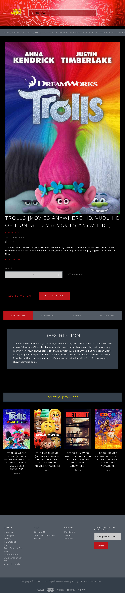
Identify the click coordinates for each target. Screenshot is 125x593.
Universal (8, 532)
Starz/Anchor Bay (13, 558)
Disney (7, 538)
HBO (6, 551)
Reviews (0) (48, 316)
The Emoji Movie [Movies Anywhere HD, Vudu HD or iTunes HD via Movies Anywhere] (47, 459)
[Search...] (62, 12)
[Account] (112, 12)
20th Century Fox (14, 237)
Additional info (106, 316)
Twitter (67, 535)
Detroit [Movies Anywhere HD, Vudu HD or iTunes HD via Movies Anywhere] (77, 459)
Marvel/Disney (11, 554)
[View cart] (118, 12)
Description (18, 316)
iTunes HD (41, 33)
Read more (13, 259)
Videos (77, 316)
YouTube (68, 538)
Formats (17, 33)
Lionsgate (9, 535)
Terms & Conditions (44, 535)
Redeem (38, 538)
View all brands (12, 564)
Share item (76, 274)
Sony (6, 545)
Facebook (69, 532)
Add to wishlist (20, 295)
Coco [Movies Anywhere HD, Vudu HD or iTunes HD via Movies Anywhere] (108, 459)
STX (6, 561)
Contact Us (40, 532)
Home (6, 33)
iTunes (29, 33)
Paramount (10, 541)
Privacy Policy (71, 581)
